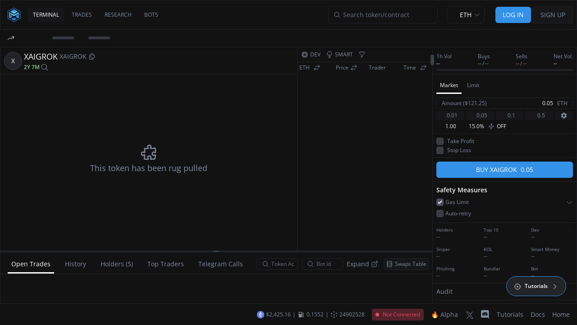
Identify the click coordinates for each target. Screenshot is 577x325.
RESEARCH (118, 15)
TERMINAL (46, 15)
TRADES (82, 15)
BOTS (151, 15)
